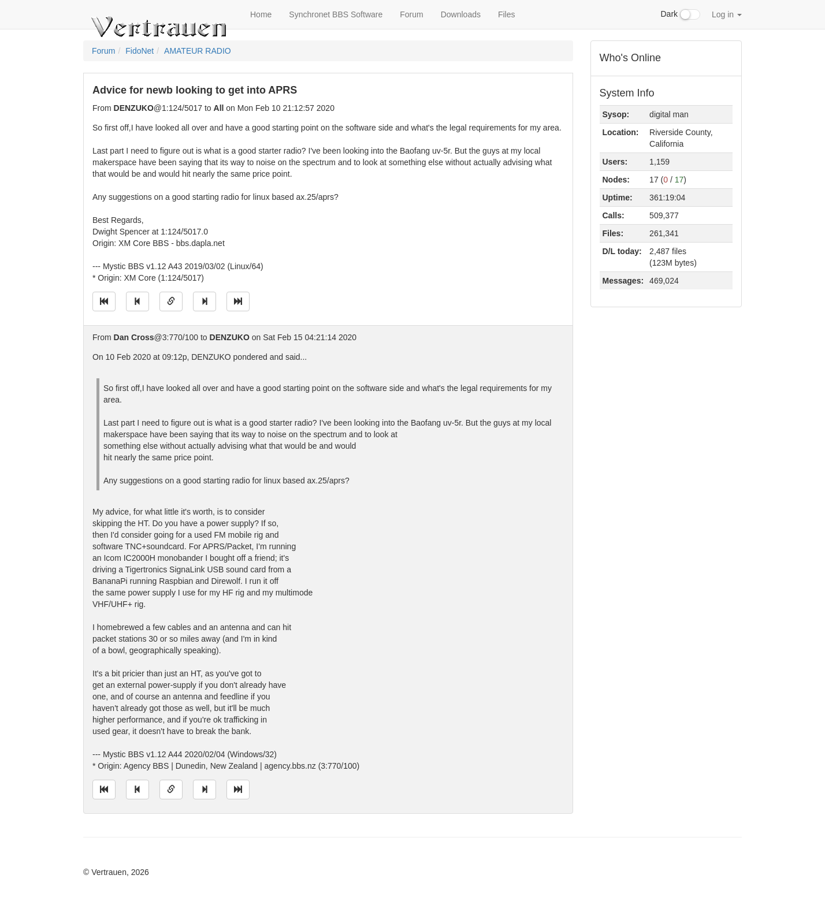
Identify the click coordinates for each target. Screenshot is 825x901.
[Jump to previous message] (137, 301)
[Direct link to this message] (171, 301)
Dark (680, 14)
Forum (411, 14)
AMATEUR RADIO (197, 50)
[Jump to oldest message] (104, 301)
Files (506, 14)
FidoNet (139, 50)
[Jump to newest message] (238, 301)
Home (261, 14)
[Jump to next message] (204, 301)
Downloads (461, 14)
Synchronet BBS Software (335, 14)
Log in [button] (727, 14)
